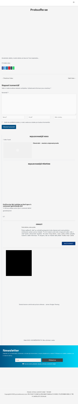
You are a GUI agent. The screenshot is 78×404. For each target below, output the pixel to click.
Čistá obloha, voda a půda (28, 230)
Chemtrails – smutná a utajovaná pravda (46, 144)
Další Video (72, 78)
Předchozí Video (7, 78)
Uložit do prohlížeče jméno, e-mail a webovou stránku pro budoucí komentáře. (27, 123)
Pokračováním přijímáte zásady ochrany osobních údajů (40, 366)
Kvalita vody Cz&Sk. (68, 238)
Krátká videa (6, 63)
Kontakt (48, 394)
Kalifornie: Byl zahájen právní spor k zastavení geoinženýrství (17, 208)
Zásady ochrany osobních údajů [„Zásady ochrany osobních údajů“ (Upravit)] (36, 394)
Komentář (5, 92)
